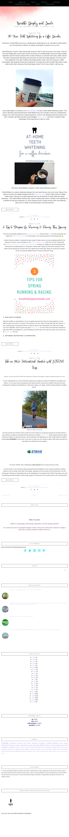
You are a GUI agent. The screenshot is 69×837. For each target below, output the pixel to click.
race (24, 743)
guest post (22, 751)
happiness (18, 749)
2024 (33, 657)
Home (11, 2)
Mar (34, 687)
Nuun (17, 747)
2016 (33, 693)
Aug (34, 677)
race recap (64, 743)
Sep (34, 675)
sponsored (45, 217)
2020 (33, 663)
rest (42, 749)
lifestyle (36, 217)
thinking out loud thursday (60, 749)
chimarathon (24, 745)
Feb (34, 689)
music (34, 751)
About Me (22, 2)
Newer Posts (63, 495)
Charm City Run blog (33, 234)
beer (45, 751)
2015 (33, 695)
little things (49, 751)
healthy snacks (50, 745)
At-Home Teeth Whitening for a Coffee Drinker (34, 37)
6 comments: (35, 350)
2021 (33, 661)
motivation (4, 749)
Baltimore (27, 351)
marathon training (45, 743)
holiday (3, 745)
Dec (34, 669)
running (48, 351)
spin (45, 749)
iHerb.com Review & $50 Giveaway (21, 616)
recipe (17, 745)
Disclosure (50, 4)
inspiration (38, 749)
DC (13, 749)
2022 (33, 659)
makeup (54, 751)
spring (41, 751)
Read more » (10, 209)
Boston (10, 749)
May (34, 683)
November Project (36, 747)
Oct (35, 673)
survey (8, 751)
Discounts (56, 2)
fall (48, 749)
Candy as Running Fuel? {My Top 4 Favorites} (26, 589)
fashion (38, 751)
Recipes (44, 2)
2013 (33, 699)
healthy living (60, 745)
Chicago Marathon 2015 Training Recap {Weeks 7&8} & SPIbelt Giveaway (35, 629)
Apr (35, 685)
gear (30, 745)
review (20, 743)
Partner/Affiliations (22, 4)
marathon (12, 747)
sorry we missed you (62, 751)
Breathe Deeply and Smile (34, 23)
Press (38, 4)
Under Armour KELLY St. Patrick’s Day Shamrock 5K (21, 244)
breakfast (16, 751)
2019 (33, 665)
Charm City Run (38, 351)
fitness (12, 745)
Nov (34, 671)
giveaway (28, 217)
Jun (35, 681)
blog (50, 234)
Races (33, 2)
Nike (12, 751)
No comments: (34, 486)
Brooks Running (29, 749)
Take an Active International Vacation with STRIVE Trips (34, 365)
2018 (33, 667)
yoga (22, 749)
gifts (50, 749)
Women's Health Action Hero (55, 747)
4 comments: (35, 215)
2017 (33, 691)
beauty (3, 753)
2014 (33, 697)
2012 (33, 701)
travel (45, 487)
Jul (34, 679)
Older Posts (5, 495)
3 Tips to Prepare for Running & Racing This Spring (34, 227)
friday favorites (32, 743)
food (8, 745)
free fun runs (8, 332)
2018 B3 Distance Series (38, 242)
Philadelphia (29, 751)
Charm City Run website (20, 236)
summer (3, 751)
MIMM (42, 745)
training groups (35, 327)
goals (66, 747)
